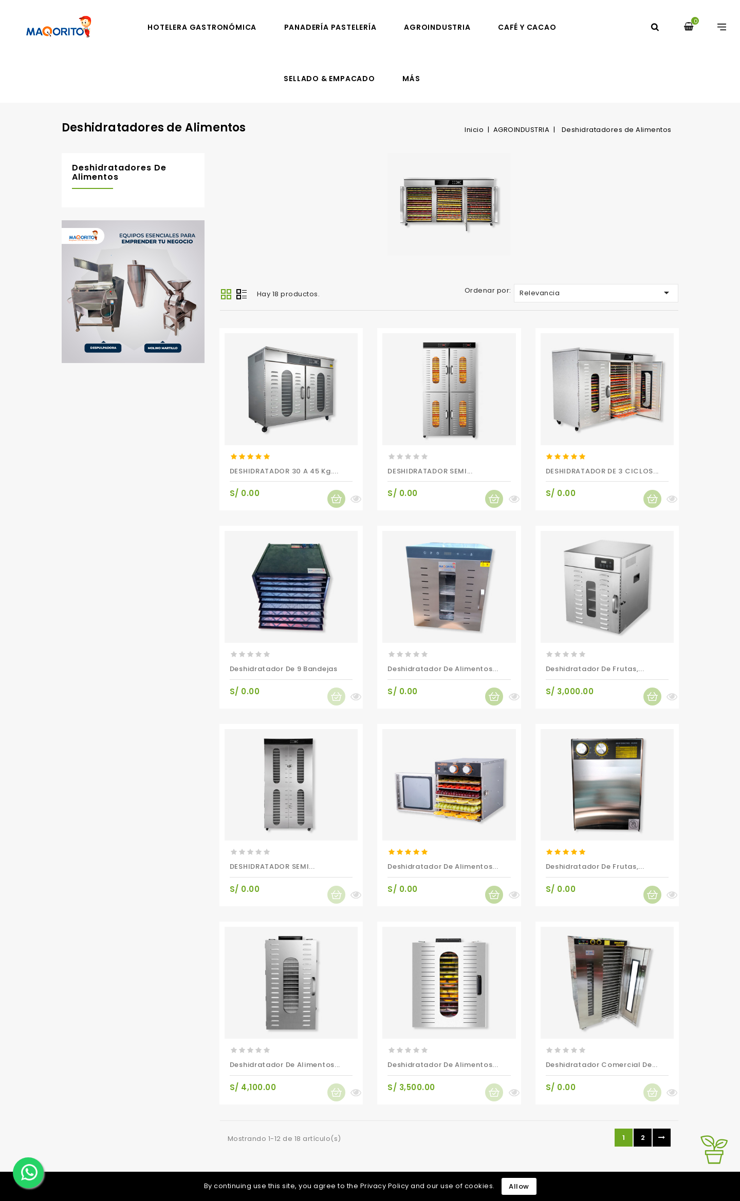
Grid (226, 294)
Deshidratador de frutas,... (595, 669)
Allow (519, 1186)
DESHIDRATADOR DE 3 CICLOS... (602, 471)
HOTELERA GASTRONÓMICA (201, 27)
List (241, 295)
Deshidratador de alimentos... (442, 669)
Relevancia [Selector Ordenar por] (596, 293)
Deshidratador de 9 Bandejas (284, 669)
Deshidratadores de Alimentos (119, 172)
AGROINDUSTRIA (437, 27)
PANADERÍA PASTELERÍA (330, 27)
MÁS (411, 78)
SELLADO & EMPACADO (329, 78)
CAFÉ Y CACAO (527, 27)
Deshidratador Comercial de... (602, 1065)
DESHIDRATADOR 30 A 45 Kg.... (284, 471)
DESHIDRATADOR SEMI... (430, 471)
